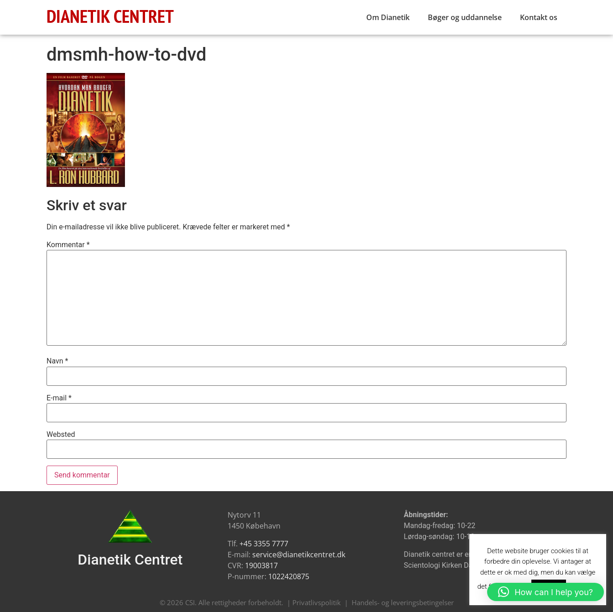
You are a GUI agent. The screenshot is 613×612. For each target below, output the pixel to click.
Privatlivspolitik (316, 602)
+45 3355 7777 (263, 544)
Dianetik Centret (130, 559)
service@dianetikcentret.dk (298, 555)
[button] (545, 592)
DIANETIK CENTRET (110, 16)
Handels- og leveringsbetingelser (403, 602)
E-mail (59, 398)
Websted (61, 434)
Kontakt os (538, 17)
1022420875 (288, 576)
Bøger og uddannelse (465, 17)
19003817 (261, 565)
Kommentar (68, 245)
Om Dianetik (388, 17)
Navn (57, 361)
